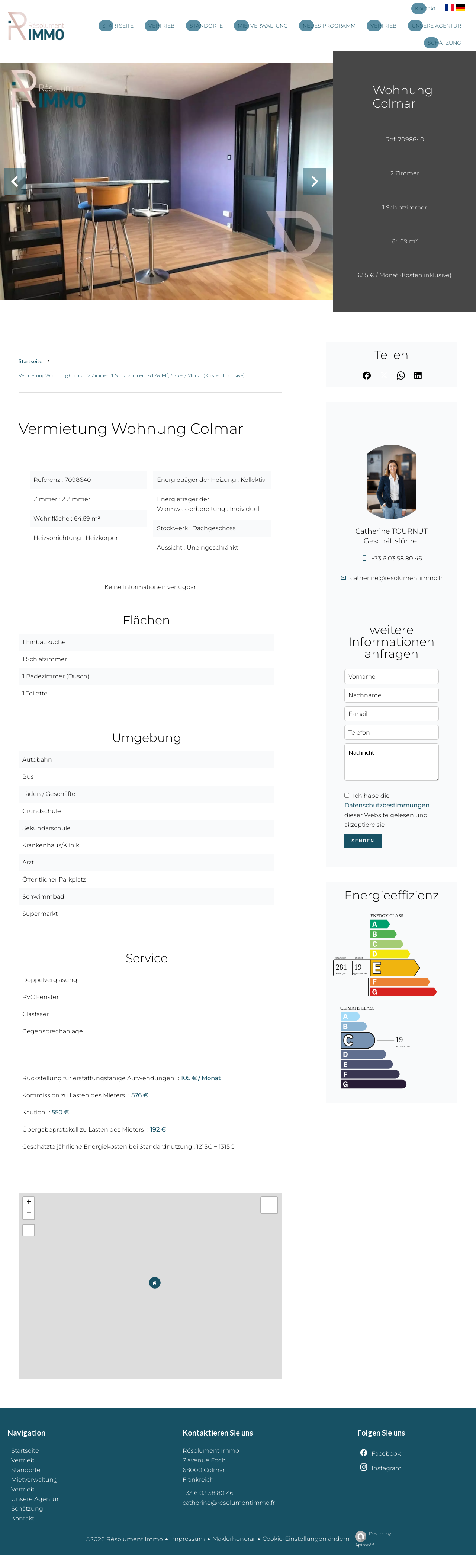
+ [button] (28, 1202)
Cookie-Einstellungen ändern (306, 1538)
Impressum (187, 1538)
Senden (362, 841)
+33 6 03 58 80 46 (396, 558)
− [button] (28, 1213)
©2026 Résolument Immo (124, 1539)
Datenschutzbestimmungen (387, 805)
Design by (371, 1539)
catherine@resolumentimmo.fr (396, 578)
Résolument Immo (211, 1450)
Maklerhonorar (233, 1538)
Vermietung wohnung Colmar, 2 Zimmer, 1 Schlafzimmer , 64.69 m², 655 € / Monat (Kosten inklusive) (132, 375)
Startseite (30, 361)
